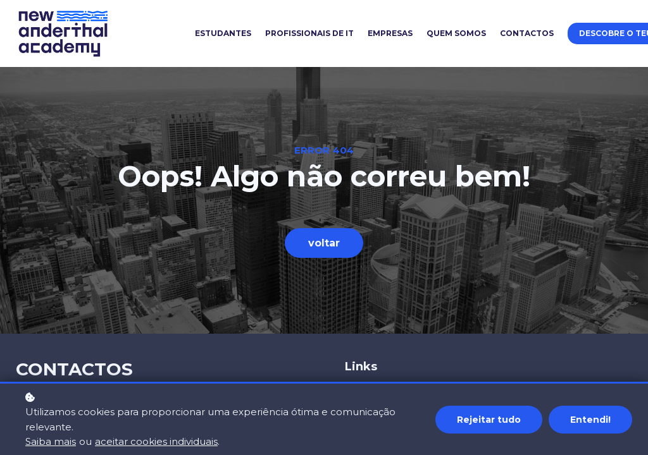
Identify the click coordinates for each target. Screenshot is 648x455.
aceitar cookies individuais (156, 441)
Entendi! (590, 419)
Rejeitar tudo (489, 419)
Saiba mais (50, 441)
